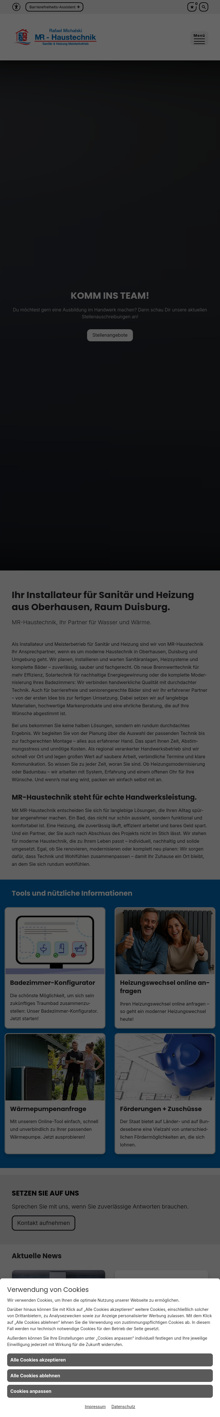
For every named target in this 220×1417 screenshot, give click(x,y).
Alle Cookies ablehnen (35, 1375)
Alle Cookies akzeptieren (38, 1360)
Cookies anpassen (31, 1391)
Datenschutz (123, 1406)
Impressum (95, 1406)
